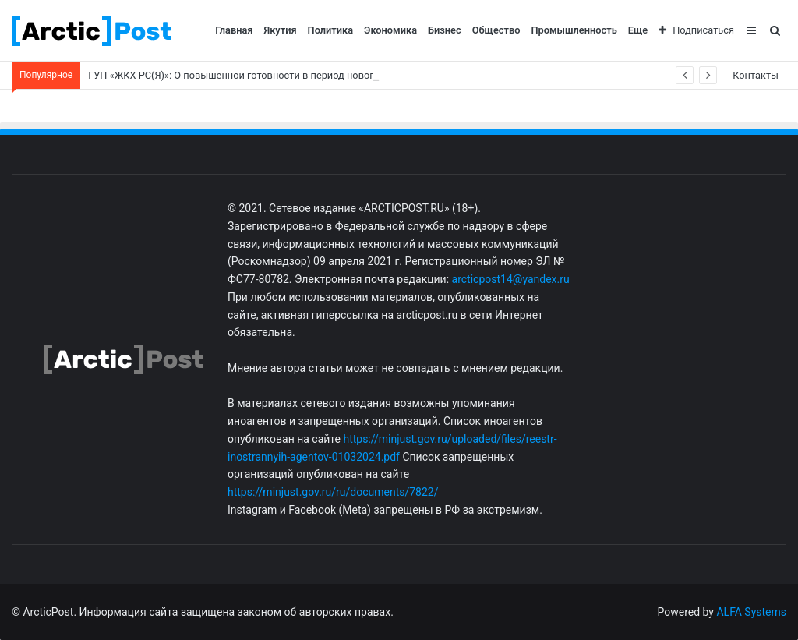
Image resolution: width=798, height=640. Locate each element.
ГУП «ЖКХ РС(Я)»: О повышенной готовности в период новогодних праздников (274, 75)
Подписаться (696, 30)
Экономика (390, 30)
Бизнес (444, 30)
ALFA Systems (751, 612)
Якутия (280, 30)
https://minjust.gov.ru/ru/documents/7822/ (333, 492)
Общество (496, 30)
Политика (331, 30)
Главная (233, 30)
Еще (638, 30)
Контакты (756, 75)
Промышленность (573, 30)
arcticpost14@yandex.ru (511, 279)
